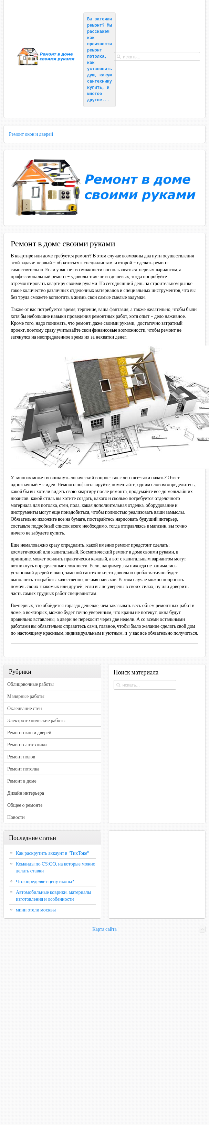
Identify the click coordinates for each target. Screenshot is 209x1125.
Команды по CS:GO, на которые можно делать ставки (55, 867)
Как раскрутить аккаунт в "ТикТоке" (52, 853)
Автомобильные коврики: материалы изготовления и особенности (53, 895)
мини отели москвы (36, 910)
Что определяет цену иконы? (45, 881)
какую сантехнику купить (100, 81)
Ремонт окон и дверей (31, 134)
